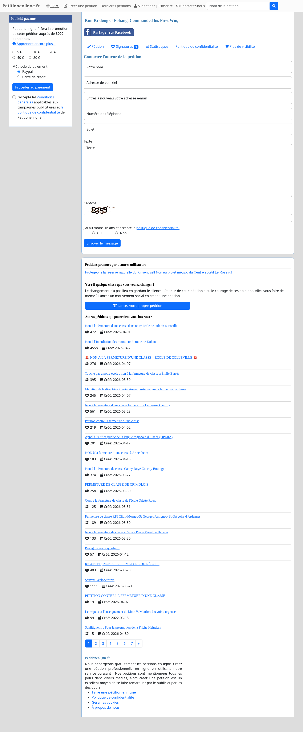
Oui (100, 233)
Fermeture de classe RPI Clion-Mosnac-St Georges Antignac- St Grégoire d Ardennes (143, 516)
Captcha (90, 203)
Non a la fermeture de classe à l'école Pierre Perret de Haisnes (126, 532)
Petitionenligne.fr (21, 6)
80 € (36, 57)
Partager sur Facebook (107, 32)
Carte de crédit (33, 77)
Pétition (95, 46)
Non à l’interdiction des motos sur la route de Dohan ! (121, 342)
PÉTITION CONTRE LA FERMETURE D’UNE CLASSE (125, 595)
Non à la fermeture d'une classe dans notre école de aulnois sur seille (131, 326)
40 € (20, 57)
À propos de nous (106, 707)
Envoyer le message (102, 243)
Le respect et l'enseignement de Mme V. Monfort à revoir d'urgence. (131, 611)
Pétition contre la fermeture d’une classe (112, 421)
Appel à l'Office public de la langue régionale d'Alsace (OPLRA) (129, 437)
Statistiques (157, 46)
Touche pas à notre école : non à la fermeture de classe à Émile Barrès (132, 373)
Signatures (124, 46)
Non (123, 233)
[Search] (238, 6)
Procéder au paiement (32, 87)
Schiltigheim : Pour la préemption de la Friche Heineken (123, 627)
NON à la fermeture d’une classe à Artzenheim (116, 453)
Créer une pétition (80, 6)
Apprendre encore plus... (34, 43)
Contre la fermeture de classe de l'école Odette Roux (120, 500)
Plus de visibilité (240, 46)
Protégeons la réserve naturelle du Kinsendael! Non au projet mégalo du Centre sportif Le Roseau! (158, 272)
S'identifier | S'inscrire (153, 6)
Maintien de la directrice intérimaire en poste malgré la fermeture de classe (135, 389)
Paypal (27, 71)
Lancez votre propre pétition (137, 305)
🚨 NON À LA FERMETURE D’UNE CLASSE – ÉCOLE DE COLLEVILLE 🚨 (141, 357)
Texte (88, 141)
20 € (52, 52)
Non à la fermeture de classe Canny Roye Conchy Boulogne (125, 468)
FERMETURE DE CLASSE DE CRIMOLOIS (116, 484)
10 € (36, 52)
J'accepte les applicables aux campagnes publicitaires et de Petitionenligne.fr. (41, 107)
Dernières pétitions (116, 6)
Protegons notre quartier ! (102, 548)
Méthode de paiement (30, 66)
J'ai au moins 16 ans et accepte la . (132, 228)
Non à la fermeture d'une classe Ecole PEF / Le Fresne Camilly (127, 405)
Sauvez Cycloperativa (99, 580)
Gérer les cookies (105, 702)
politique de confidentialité (157, 228)
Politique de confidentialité (196, 46)
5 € (19, 52)
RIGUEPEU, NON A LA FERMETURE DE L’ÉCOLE (122, 564)
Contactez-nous (190, 6)
